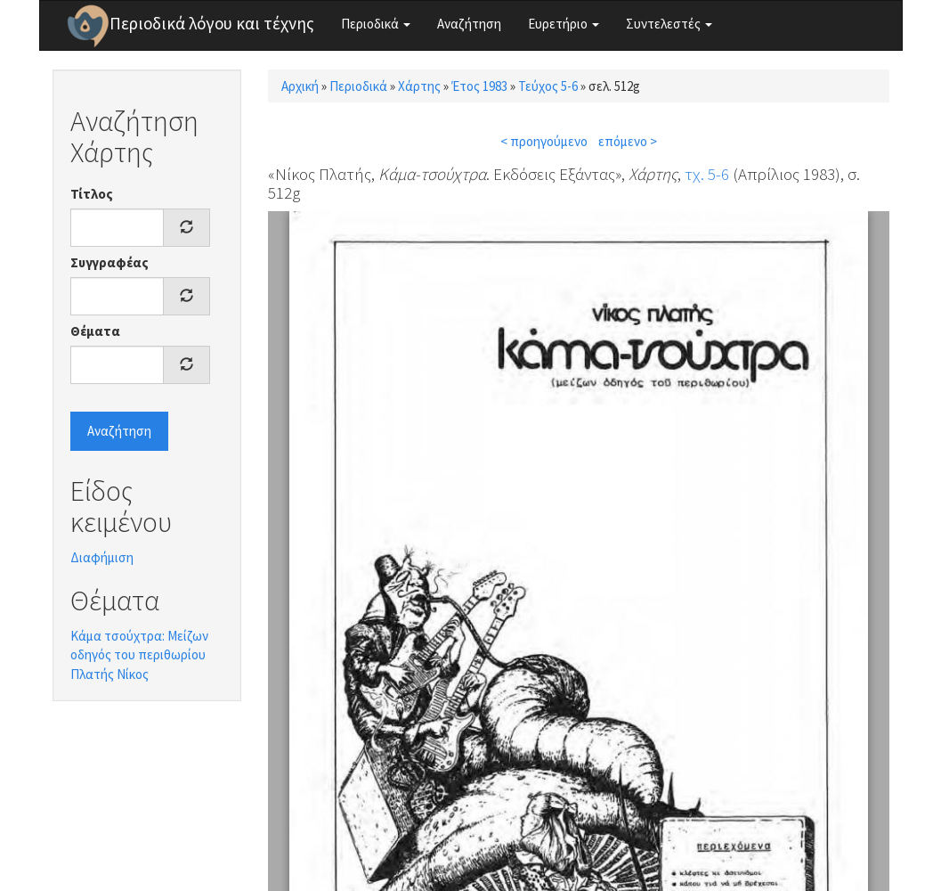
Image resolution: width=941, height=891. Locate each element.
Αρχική (300, 86)
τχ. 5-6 (707, 173)
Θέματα (95, 331)
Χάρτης (419, 86)
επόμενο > (627, 141)
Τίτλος (91, 193)
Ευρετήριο (563, 23)
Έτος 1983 (479, 86)
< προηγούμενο (544, 141)
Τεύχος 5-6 (548, 86)
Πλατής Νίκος (109, 674)
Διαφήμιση (102, 557)
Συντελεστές (669, 23)
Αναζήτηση (469, 23)
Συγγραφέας (109, 262)
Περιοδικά (375, 23)
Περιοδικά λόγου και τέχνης (212, 23)
